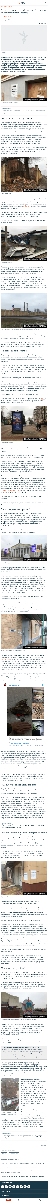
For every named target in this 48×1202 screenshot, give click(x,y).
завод (20, 939)
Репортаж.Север (6, 7)
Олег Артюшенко (6, 16)
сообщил (26, 206)
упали (43, 398)
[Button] (43, 23)
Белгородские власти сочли (10, 490)
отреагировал (5, 659)
